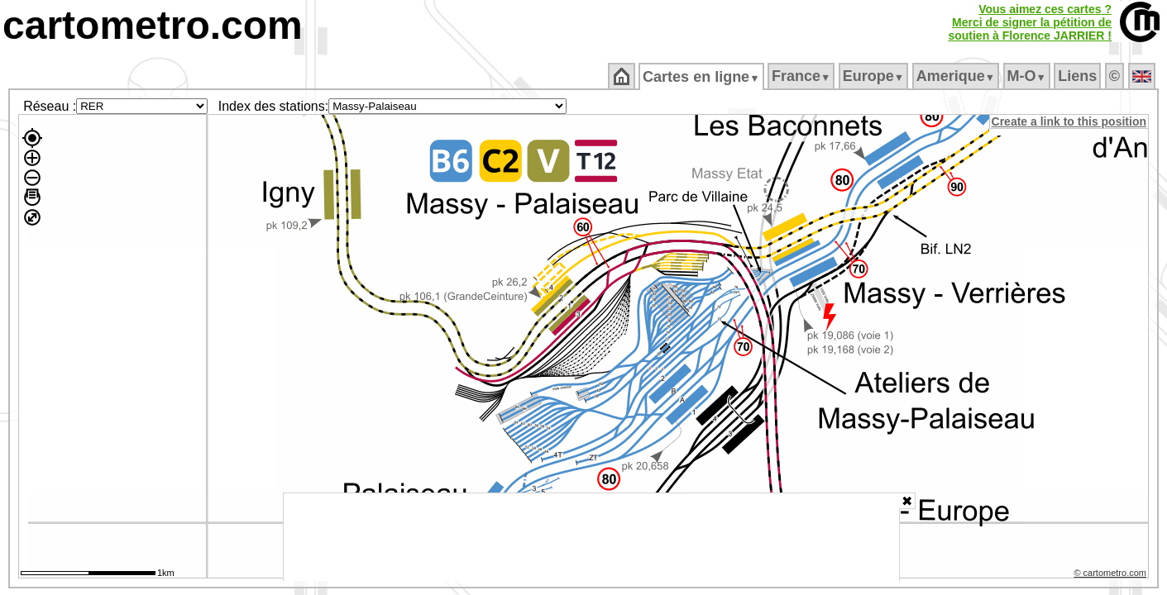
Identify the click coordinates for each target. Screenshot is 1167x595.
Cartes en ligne (702, 77)
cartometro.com (152, 25)
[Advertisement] (591, 537)
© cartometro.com (1111, 575)
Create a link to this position (1069, 121)
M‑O (1027, 76)
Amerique (956, 76)
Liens (1078, 76)
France (801, 76)
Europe (874, 76)
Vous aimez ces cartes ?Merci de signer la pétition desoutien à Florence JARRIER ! (1030, 22)
